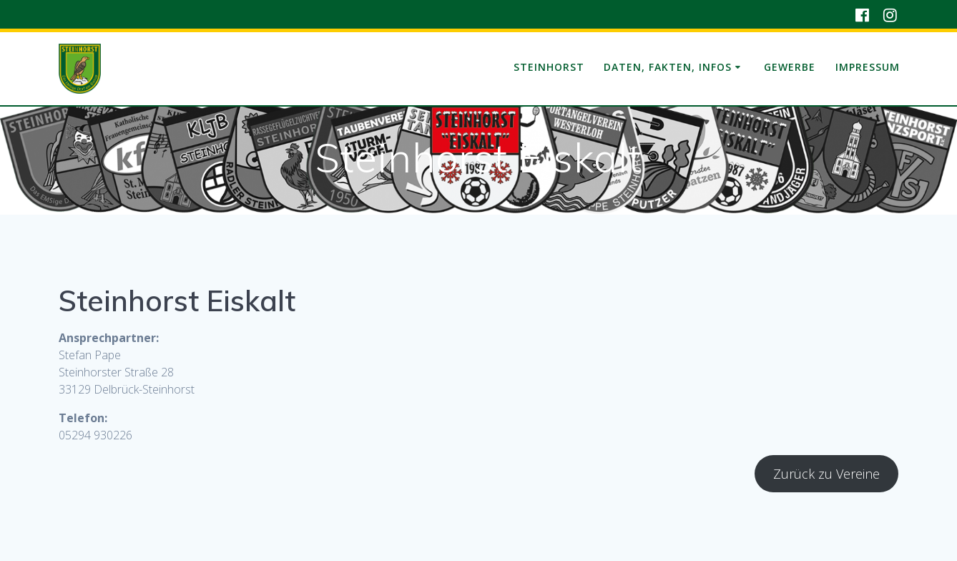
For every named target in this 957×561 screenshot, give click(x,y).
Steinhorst (549, 67)
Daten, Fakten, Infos (668, 67)
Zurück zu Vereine (826, 473)
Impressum (867, 67)
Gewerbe (789, 67)
